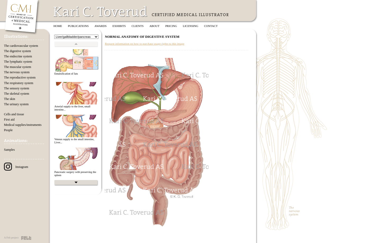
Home (57, 25)
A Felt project (11, 237)
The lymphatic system (18, 61)
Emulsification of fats (66, 73)
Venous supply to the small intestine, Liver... (74, 141)
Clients (137, 25)
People (8, 130)
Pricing (171, 25)
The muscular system (17, 67)
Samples (9, 150)
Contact (210, 25)
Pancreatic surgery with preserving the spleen (75, 174)
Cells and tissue (14, 114)
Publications (78, 25)
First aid (9, 119)
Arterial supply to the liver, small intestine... (72, 108)
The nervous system (17, 72)
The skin (9, 99)
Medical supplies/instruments (23, 125)
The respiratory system (18, 83)
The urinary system (16, 104)
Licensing (190, 25)
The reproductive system (19, 77)
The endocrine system (18, 56)
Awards (100, 25)
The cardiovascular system (21, 46)
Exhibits (119, 25)
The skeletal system (16, 93)
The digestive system (17, 51)
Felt (26, 238)
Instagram (16, 166)
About (154, 25)
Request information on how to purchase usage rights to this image (144, 43)
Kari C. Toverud (100, 11)
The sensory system (16, 88)
